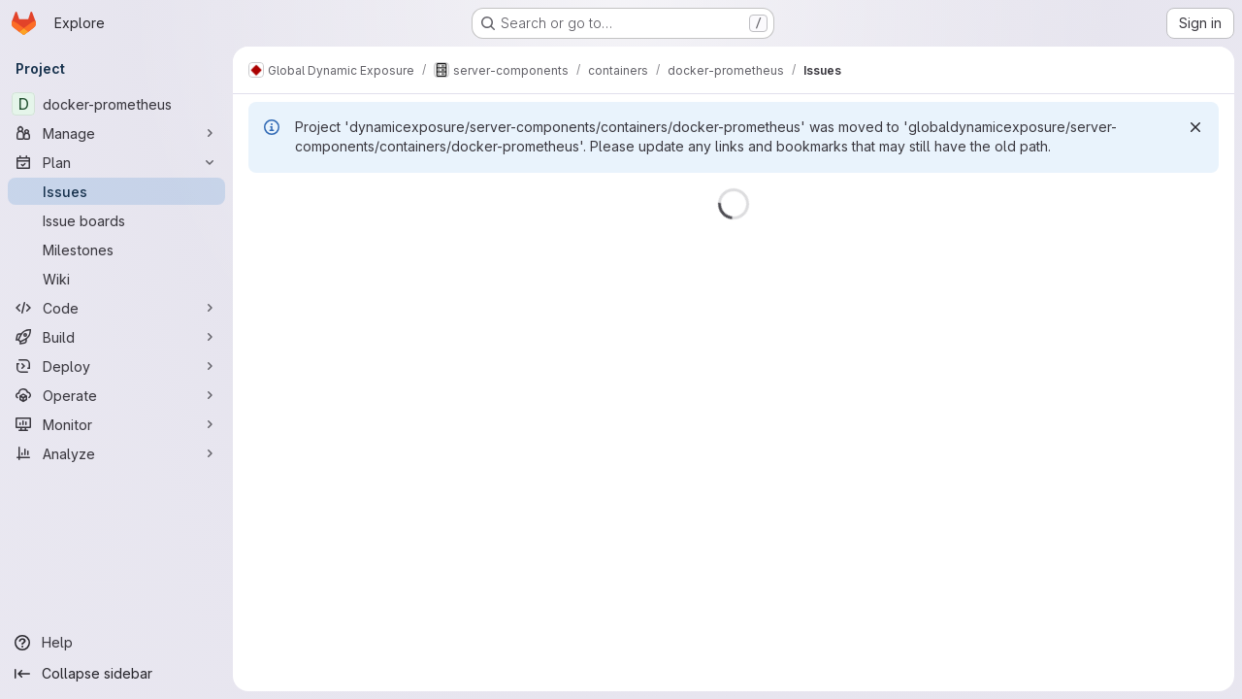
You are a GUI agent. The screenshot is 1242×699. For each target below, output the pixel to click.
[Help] (116, 642)
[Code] (116, 307)
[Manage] (116, 133)
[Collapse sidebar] (116, 673)
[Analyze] (116, 453)
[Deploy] (116, 366)
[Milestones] (116, 249)
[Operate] (116, 395)
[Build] (116, 336)
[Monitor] (116, 424)
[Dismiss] (1195, 127)
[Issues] (116, 191)
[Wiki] (116, 278)
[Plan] (116, 162)
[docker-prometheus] (116, 103)
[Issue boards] (116, 220)
